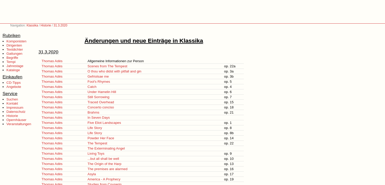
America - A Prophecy (104, 179)
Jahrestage (14, 66)
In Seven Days (99, 117)
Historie (46, 25)
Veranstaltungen (18, 124)
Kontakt (12, 103)
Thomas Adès (52, 61)
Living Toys (96, 153)
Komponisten (16, 41)
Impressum (14, 107)
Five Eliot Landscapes (104, 123)
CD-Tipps (13, 83)
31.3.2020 (60, 25)
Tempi (11, 62)
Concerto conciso (101, 107)
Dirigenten (14, 45)
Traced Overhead (101, 102)
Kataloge (13, 70)
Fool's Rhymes (99, 82)
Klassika (32, 25)
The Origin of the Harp (104, 164)
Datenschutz (15, 112)
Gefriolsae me (98, 76)
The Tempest (97, 143)
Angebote (13, 87)
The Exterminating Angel (106, 148)
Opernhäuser (16, 120)
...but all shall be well (103, 159)
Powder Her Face (101, 138)
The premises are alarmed (108, 169)
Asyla (92, 174)
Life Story (95, 128)
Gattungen (14, 53)
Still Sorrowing (98, 97)
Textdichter (14, 49)
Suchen (12, 99)
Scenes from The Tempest (107, 66)
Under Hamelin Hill (102, 92)
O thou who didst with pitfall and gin (114, 71)
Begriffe (12, 58)
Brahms (93, 112)
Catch (92, 87)
